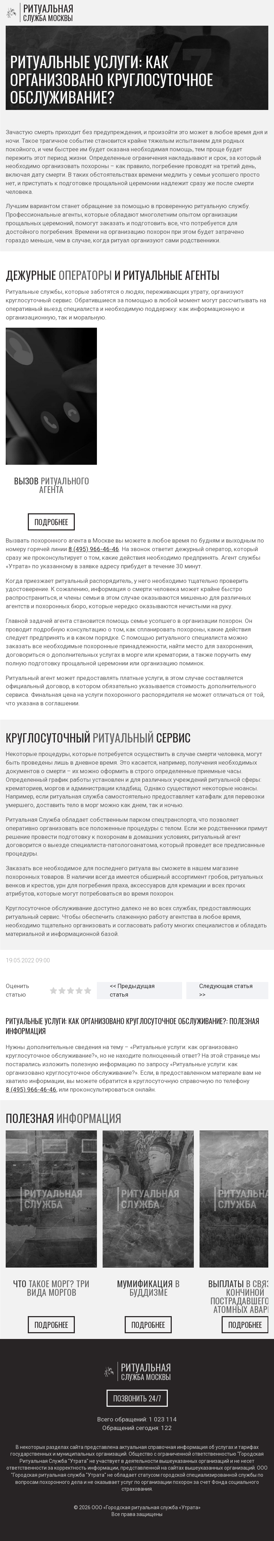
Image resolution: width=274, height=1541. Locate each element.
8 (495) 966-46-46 (93, 549)
